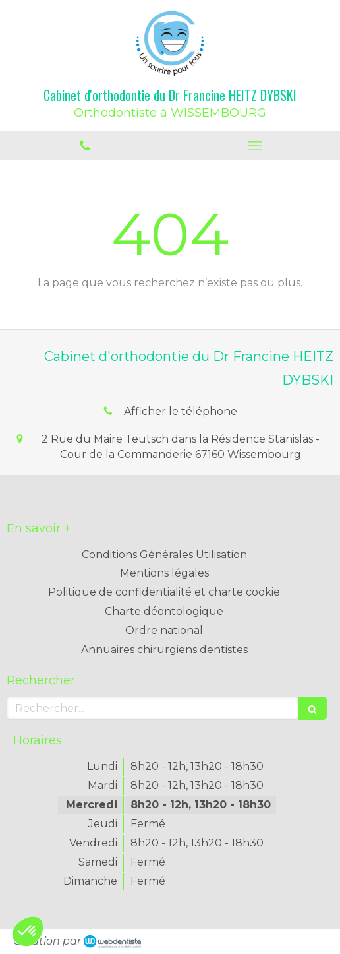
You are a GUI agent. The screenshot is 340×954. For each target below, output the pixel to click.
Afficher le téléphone (180, 411)
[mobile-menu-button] (255, 146)
